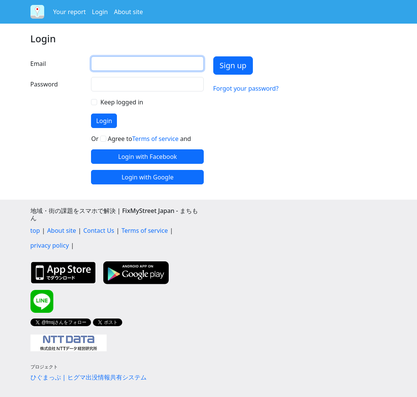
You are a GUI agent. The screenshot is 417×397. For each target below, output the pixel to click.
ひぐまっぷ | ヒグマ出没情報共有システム (88, 377)
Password (44, 84)
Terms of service (155, 138)
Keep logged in (121, 102)
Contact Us (98, 230)
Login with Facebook (147, 156)
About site (128, 12)
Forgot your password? (246, 88)
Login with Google (147, 177)
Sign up (233, 65)
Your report (69, 12)
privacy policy (49, 245)
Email (38, 63)
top (35, 230)
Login (100, 12)
